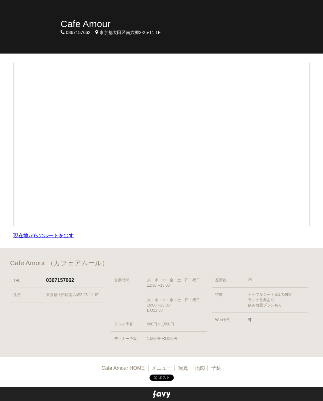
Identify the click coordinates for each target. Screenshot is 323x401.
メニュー (161, 368)
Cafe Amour (85, 24)
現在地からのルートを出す (43, 235)
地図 (200, 368)
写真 (183, 368)
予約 (216, 368)
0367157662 (60, 280)
